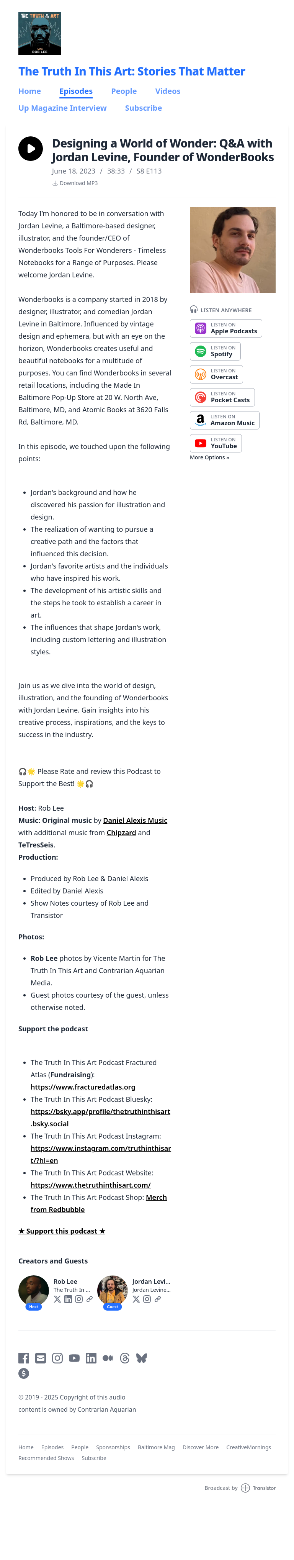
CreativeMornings (248, 1447)
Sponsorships (113, 1447)
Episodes (76, 91)
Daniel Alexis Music (135, 820)
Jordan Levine (152, 1281)
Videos (168, 91)
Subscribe (143, 108)
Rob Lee (65, 1281)
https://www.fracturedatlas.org (83, 1086)
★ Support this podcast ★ (61, 1231)
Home (29, 91)
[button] (30, 148)
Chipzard (121, 832)
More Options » (209, 457)
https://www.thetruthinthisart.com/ (91, 1185)
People (124, 91)
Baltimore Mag (156, 1447)
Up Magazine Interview (62, 108)
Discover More (201, 1447)
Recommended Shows (46, 1458)
